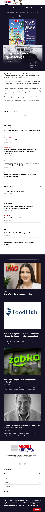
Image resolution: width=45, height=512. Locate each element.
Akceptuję (37, 509)
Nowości (25, 8)
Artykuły (17, 12)
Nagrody (7, 487)
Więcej (39, 125)
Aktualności (8, 128)
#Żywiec (32, 67)
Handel (7, 8)
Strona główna (10, 12)
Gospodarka (16, 8)
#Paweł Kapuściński (35, 62)
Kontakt (6, 491)
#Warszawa (33, 65)
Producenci (34, 8)
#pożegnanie (33, 63)
